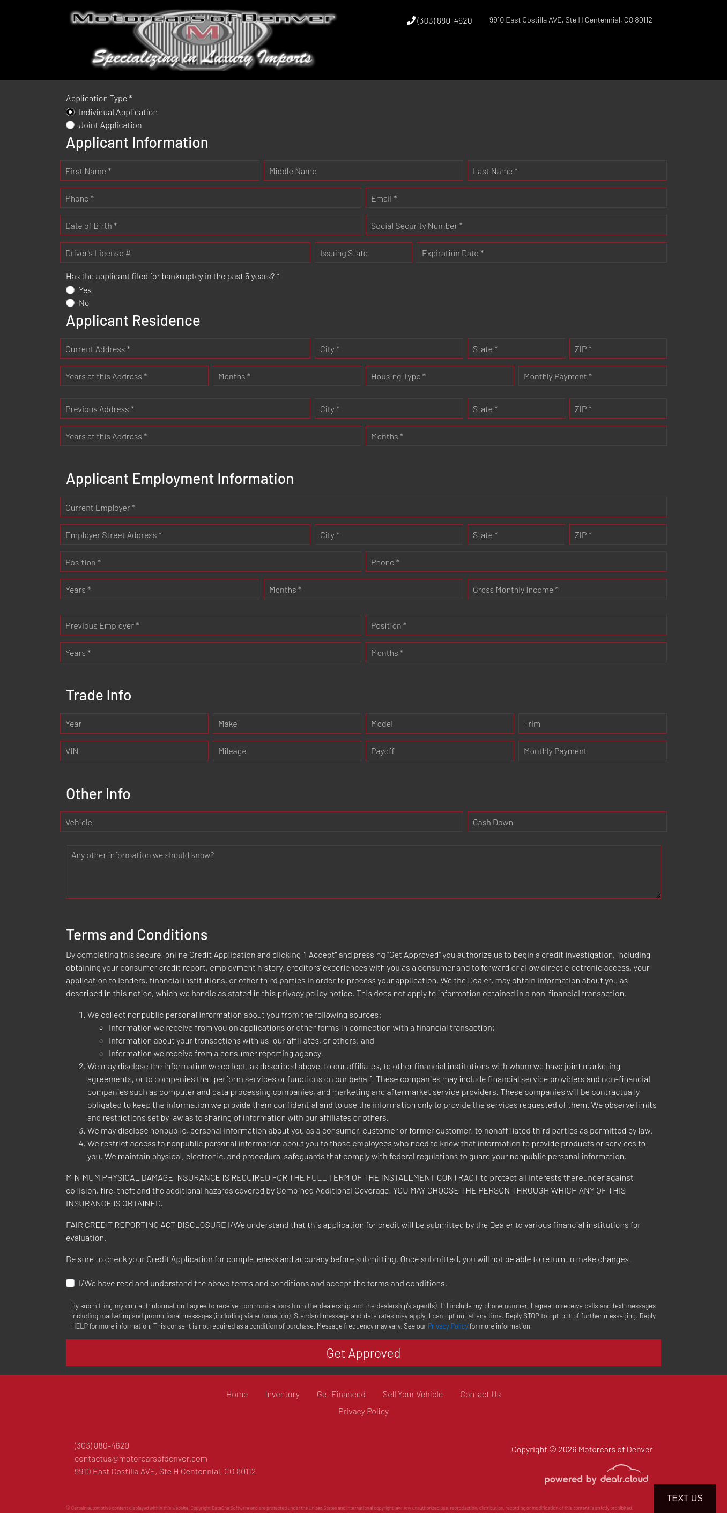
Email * (384, 198)
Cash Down (493, 822)
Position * (83, 562)
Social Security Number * (417, 225)
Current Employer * (100, 507)
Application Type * (99, 98)
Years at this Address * (106, 376)
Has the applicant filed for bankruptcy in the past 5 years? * (173, 276)
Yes (85, 290)
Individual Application (118, 112)
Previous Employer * (102, 625)
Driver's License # (98, 253)
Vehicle (78, 822)
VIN (71, 751)
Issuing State (344, 253)
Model (382, 723)
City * (329, 349)
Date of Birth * (91, 225)
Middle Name (293, 171)
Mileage (232, 751)
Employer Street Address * (113, 535)
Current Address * (97, 349)
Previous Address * (99, 409)
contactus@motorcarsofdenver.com (141, 1458)
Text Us (685, 1498)
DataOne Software (230, 1508)
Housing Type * (398, 376)
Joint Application (110, 125)
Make (228, 723)
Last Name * (495, 171)
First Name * (88, 171)
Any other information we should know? (142, 854)
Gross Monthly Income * (516, 589)
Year (73, 723)
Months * (234, 376)
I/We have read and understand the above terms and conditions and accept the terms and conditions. (263, 1283)
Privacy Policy (448, 1326)
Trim (532, 723)
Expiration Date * (453, 253)
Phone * (79, 198)
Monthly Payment (555, 751)
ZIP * (583, 349)
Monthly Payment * (558, 376)
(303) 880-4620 (439, 20)
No (84, 302)
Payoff (383, 751)
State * (485, 349)
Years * (78, 589)
